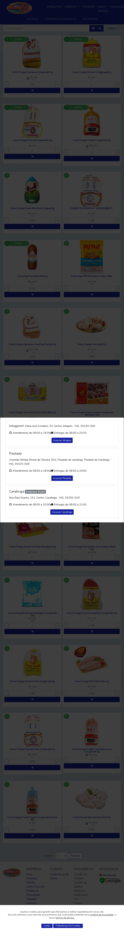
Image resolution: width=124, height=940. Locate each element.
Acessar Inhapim (62, 440)
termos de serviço (65, 917)
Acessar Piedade (62, 478)
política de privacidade (102, 914)
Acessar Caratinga (62, 512)
